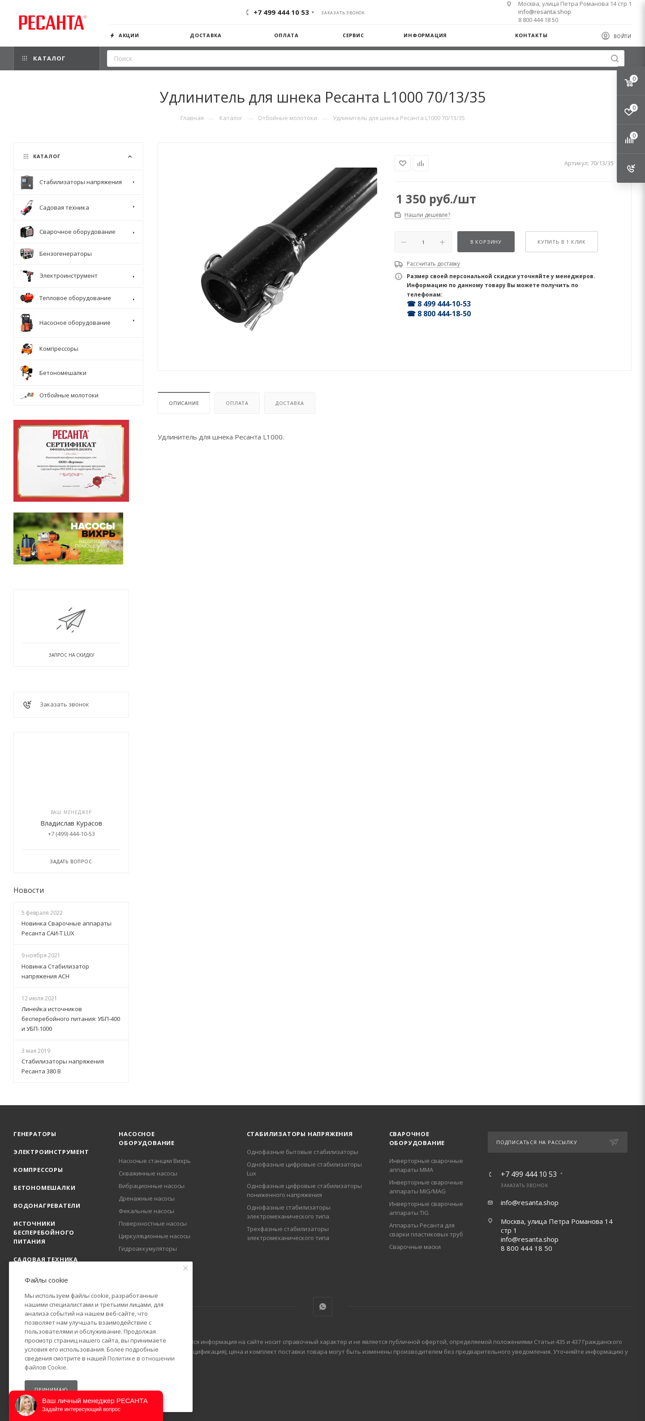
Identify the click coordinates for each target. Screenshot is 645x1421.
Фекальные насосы (146, 1211)
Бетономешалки (44, 1188)
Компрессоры (38, 1170)
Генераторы (34, 1134)
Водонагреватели (47, 1205)
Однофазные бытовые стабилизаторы (302, 1152)
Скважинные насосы (148, 1173)
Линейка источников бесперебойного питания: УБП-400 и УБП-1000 (71, 1019)
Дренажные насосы (147, 1198)
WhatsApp (322, 1306)
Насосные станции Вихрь (155, 1161)
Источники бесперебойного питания (43, 1232)
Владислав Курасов (71, 822)
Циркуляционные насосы (154, 1236)
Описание (184, 403)
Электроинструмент (51, 1152)
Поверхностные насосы (153, 1223)
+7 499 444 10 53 (281, 12)
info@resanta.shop (544, 12)
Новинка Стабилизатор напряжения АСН (55, 971)
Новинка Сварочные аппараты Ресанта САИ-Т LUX (67, 928)
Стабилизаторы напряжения (300, 1134)
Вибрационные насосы (152, 1186)
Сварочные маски (415, 1247)
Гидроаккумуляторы (148, 1248)
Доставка (289, 403)
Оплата (237, 403)
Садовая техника (45, 1259)
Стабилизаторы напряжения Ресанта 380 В (63, 1066)
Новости (28, 890)
